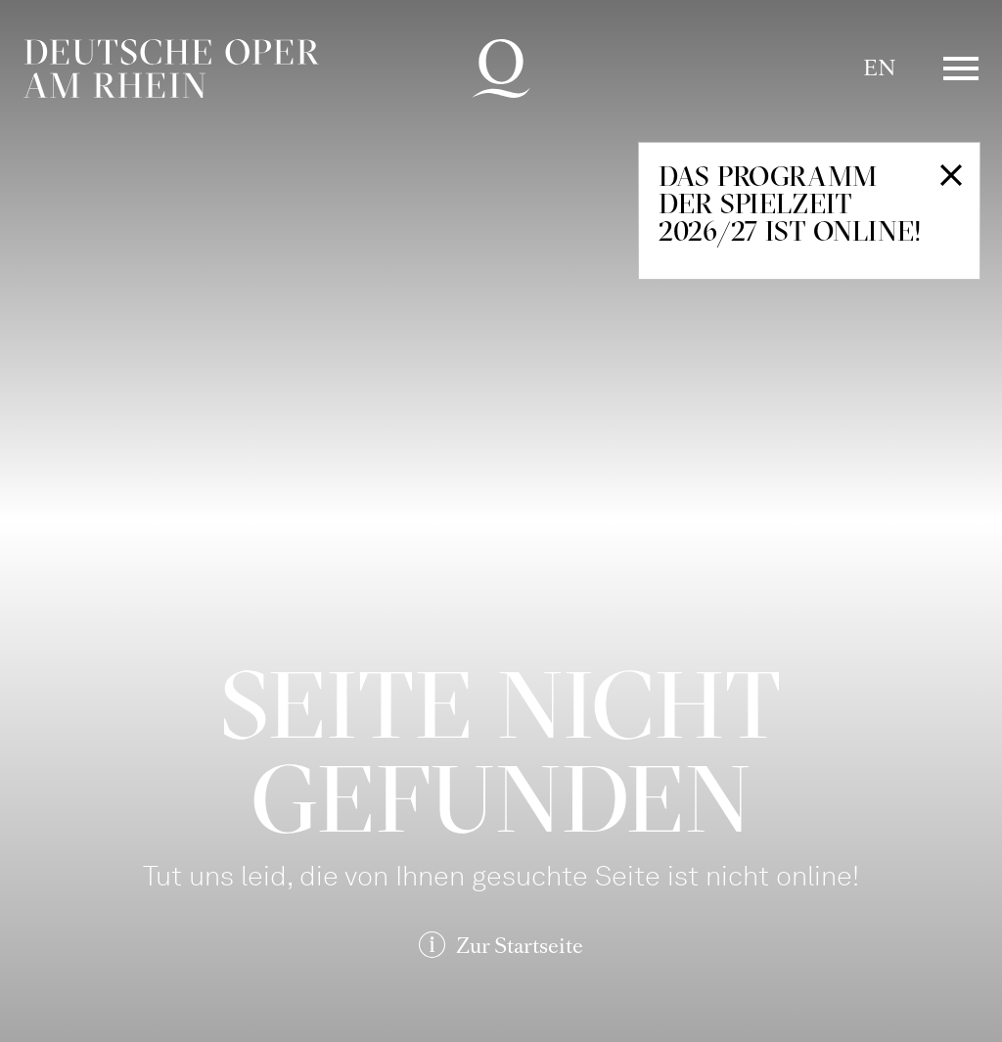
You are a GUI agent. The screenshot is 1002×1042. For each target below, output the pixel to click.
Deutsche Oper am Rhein (171, 68)
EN (879, 68)
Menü (961, 68)
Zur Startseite (519, 945)
